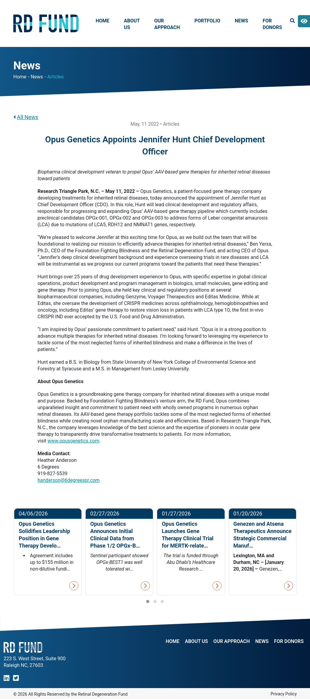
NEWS (262, 641)
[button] (147, 601)
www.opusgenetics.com (73, 441)
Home (102, 21)
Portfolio (207, 21)
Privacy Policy (284, 693)
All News (25, 117)
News (241, 21)
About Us (132, 24)
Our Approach (167, 24)
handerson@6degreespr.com (69, 480)
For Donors (272, 24)
